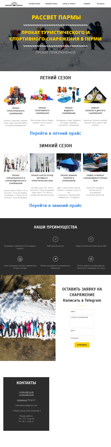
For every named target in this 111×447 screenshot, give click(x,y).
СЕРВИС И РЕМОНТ (68, 4)
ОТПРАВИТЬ (82, 345)
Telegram (31, 400)
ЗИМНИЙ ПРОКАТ (51, 4)
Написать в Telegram (82, 300)
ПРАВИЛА (87, 4)
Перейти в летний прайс (55, 133)
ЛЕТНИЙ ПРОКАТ (34, 4)
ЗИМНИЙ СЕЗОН (55, 145)
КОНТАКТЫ (100, 4)
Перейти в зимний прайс (55, 205)
